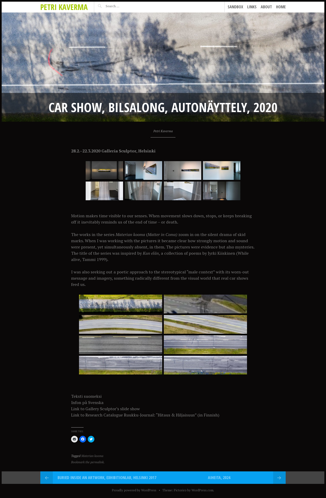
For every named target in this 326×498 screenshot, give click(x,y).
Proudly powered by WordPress (134, 490)
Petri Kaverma (64, 7)
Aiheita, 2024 (219, 477)
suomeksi (93, 396)
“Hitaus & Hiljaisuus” (176, 415)
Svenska (96, 402)
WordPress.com (202, 490)
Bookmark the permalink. (88, 462)
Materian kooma (92, 456)
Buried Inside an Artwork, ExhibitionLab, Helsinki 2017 (107, 477)
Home (281, 7)
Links (252, 7)
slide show (130, 408)
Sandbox (235, 7)
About (266, 7)
